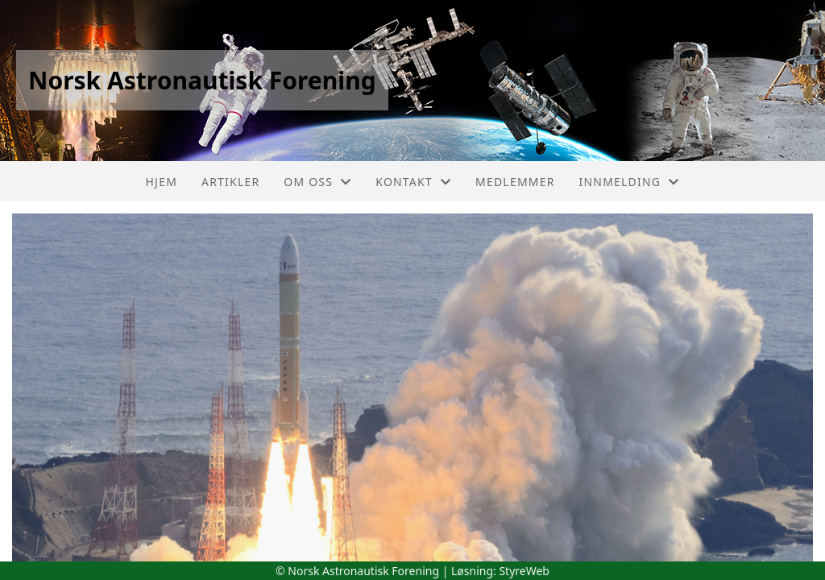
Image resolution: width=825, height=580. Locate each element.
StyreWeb (524, 570)
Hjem (161, 181)
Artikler (230, 181)
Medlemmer (515, 181)
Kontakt (413, 181)
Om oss (317, 181)
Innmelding (629, 181)
